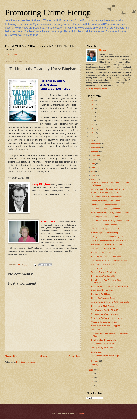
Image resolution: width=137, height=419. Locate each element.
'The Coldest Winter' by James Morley (106, 197)
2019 (91, 128)
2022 (91, 116)
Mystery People (11, 54)
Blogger (81, 413)
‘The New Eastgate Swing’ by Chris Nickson (109, 260)
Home (43, 356)
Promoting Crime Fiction (48, 12)
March (94, 179)
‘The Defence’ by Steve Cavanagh (105, 356)
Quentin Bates (97, 352)
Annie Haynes (96, 330)
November (95, 148)
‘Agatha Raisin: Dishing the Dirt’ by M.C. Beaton (110, 302)
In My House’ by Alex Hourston (103, 264)
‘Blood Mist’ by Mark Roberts (102, 306)
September (96, 155)
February (95, 361)
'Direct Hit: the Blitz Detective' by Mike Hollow (109, 286)
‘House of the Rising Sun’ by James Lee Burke (110, 213)
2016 (91, 140)
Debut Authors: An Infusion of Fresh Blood (108, 205)
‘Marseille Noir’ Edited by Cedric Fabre (106, 244)
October (94, 152)
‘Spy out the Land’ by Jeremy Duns (105, 314)
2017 (91, 136)
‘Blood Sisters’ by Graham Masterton (106, 256)
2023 (91, 113)
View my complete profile (96, 89)
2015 (91, 370)
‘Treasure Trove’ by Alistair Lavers (104, 272)
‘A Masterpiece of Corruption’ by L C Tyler (108, 189)
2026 (91, 101)
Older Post (74, 356)
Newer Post (11, 356)
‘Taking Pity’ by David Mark (102, 348)
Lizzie (103, 50)
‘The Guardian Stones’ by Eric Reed (105, 248)
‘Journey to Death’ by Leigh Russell (105, 201)
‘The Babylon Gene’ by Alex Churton (105, 217)
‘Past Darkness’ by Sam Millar (103, 276)
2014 (91, 374)
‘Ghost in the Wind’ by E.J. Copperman (106, 326)
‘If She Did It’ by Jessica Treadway (105, 193)
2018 (91, 132)
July (93, 163)
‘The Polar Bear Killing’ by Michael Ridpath (108, 209)
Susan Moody (96, 268)
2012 (91, 382)
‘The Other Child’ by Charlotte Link (105, 228)
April (93, 175)
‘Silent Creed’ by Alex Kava (102, 290)
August (94, 159)
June (93, 167)
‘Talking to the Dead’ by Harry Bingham (107, 236)
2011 (91, 386)
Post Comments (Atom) (25, 362)
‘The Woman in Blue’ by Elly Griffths (105, 310)
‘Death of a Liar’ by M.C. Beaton (104, 340)
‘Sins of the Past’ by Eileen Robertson (106, 318)
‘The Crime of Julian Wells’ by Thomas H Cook (110, 221)
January (94, 365)
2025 (91, 105)
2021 (91, 121)
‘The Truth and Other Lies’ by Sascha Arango (109, 240)
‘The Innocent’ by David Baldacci (104, 225)
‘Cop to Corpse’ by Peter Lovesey (104, 232)
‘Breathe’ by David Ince (100, 294)
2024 (91, 109)
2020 (91, 125)
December (95, 144)
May (93, 171)
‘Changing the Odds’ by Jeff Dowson (106, 322)
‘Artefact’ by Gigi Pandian (101, 252)
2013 (91, 378)
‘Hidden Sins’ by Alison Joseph (103, 298)
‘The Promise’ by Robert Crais (103, 344)
